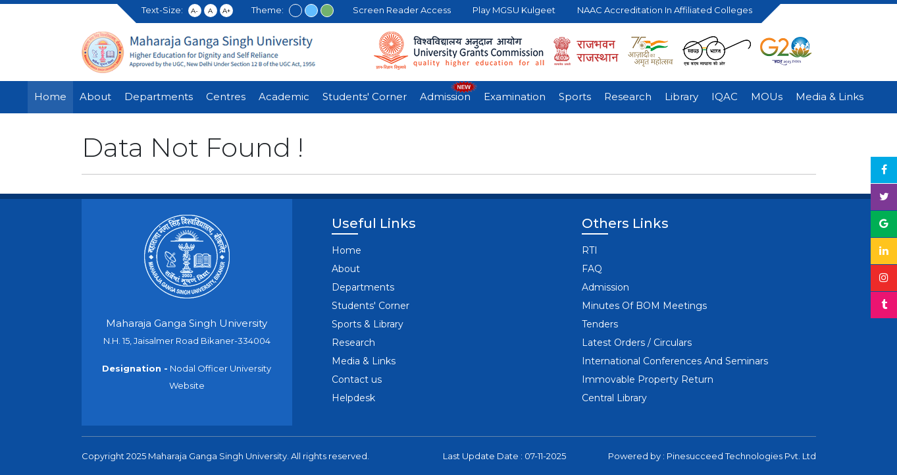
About (95, 96)
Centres (225, 96)
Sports (575, 96)
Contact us (357, 379)
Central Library (614, 398)
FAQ (592, 269)
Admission (445, 96)
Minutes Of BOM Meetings (644, 306)
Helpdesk (353, 398)
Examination (515, 96)
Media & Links (829, 96)
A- (194, 11)
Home (50, 96)
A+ (226, 11)
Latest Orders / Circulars (637, 343)
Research (628, 96)
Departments (158, 96)
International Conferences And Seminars (675, 361)
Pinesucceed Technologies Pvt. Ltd (741, 456)
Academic (284, 96)
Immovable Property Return (647, 379)
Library (681, 96)
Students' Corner (364, 96)
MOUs (766, 96)
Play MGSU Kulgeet (516, 10)
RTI (590, 250)
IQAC (724, 96)
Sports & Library (367, 324)
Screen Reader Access (404, 10)
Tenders (600, 324)
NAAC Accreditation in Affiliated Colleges (666, 10)
